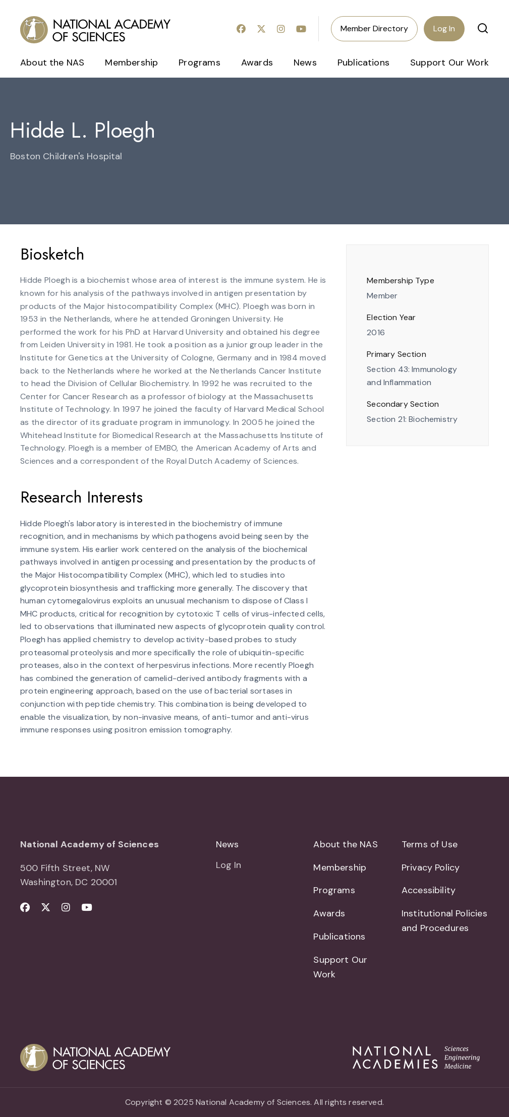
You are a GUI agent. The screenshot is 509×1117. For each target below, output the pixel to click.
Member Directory (374, 28)
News (305, 62)
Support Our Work (449, 62)
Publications (363, 62)
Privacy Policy (431, 867)
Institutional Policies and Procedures (444, 920)
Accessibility (429, 890)
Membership (131, 62)
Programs (199, 62)
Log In (444, 28)
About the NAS (52, 62)
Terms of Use (430, 844)
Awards (257, 62)
